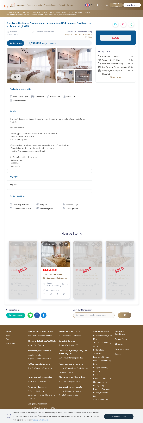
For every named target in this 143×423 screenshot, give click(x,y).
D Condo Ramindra (36, 391)
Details (13, 111)
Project (62, 5)
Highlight (14, 176)
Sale (8, 335)
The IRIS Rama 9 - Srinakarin (40, 368)
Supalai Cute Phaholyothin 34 (41, 358)
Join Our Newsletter (82, 309)
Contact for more (14, 309)
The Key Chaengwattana (69, 381)
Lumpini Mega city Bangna (70, 391)
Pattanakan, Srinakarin (39, 364)
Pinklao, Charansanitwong (40, 331)
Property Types (50, 5)
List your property (116, 5)
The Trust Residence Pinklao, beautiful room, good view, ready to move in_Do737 (55, 277)
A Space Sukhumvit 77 (68, 345)
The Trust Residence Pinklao (80, 12)
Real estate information (21, 89)
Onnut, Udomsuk (67, 341)
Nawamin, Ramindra (37, 387)
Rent (8, 339)
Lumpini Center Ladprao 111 (71, 357)
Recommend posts (34, 5)
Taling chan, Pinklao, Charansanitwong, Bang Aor (50, 12)
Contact (70, 5)
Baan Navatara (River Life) (39, 381)
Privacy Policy (121, 339)
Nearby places (104, 51)
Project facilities (17, 196)
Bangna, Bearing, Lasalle (70, 387)
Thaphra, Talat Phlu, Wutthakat (42, 341)
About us (119, 344)
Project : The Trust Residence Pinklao (78, 35)
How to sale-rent (122, 349)
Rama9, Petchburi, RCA (69, 331)
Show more (115, 77)
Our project (11, 343)
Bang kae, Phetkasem (37, 403)
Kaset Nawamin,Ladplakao (40, 377)
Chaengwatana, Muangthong (72, 377)
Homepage (20, 5)
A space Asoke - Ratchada (70, 335)
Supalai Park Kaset (36, 355)
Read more (15, 165)
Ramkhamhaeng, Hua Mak (71, 364)
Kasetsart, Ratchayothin (39, 350)
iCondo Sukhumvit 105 (68, 394)
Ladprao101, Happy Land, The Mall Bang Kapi (102, 360)
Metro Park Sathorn (36, 345)
